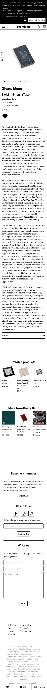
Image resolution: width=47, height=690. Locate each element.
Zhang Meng (12, 88)
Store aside (25, 628)
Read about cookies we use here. (14, 16)
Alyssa (4, 383)
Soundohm (23, 26)
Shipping (12, 625)
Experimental (12, 105)
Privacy (11, 631)
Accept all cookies (37, 20)
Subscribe (23, 534)
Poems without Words (7, 431)
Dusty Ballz (11, 99)
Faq (9, 628)
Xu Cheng (5, 427)
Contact (11, 634)
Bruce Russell (22, 383)
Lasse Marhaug (23, 381)
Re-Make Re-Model (22, 387)
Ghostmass (21, 427)
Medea (4, 381)
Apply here (23, 495)
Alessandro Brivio (39, 381)
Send (23, 603)
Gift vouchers (26, 631)
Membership (25, 625)
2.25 (34, 383)
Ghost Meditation (39, 429)
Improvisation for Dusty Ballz (23, 431)
